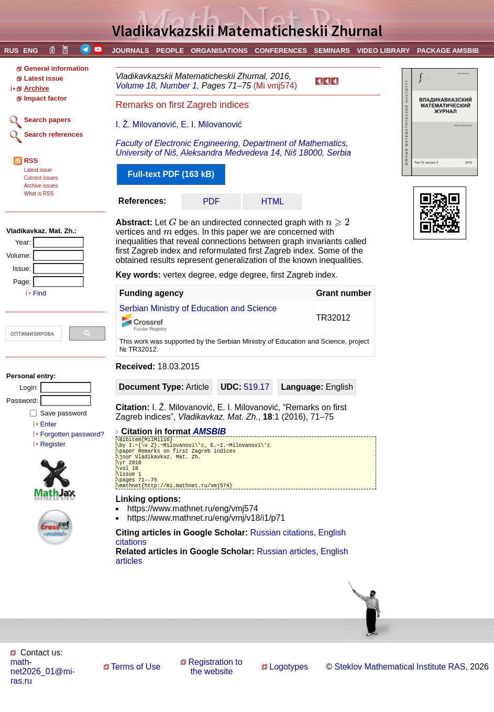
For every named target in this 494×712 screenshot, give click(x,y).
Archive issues (41, 186)
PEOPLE (170, 50)
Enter (48, 424)
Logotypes (288, 680)
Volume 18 (136, 85)
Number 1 (178, 85)
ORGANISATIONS (219, 50)
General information (56, 68)
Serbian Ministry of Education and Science (198, 308)
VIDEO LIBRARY (383, 50)
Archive (36, 88)
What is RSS (39, 193)
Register (52, 444)
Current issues (41, 178)
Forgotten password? (72, 434)
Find (39, 293)
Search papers (47, 120)
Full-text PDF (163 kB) (171, 174)
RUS (11, 50)
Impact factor (45, 98)
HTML (272, 201)
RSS (31, 161)
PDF (211, 201)
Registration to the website (216, 681)
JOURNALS (130, 50)
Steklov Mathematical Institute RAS (400, 680)
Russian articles (286, 565)
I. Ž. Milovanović (146, 124)
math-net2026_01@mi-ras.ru (42, 685)
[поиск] (32, 333)
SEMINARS (332, 50)
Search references (53, 134)
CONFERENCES (281, 50)
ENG (30, 50)
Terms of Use (135, 680)
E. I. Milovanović (211, 124)
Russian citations (282, 546)
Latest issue (43, 78)
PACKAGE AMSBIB (448, 50)
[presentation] (173, 221)
